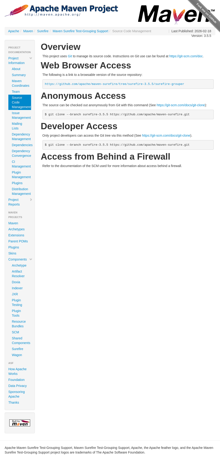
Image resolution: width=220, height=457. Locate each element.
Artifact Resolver (18, 274)
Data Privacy (17, 386)
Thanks (13, 402)
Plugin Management (21, 175)
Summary (19, 75)
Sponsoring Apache (16, 394)
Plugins (17, 183)
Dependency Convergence (21, 153)
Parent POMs (18, 241)
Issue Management (21, 115)
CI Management (21, 164)
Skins (12, 253)
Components (20, 259)
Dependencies (21, 145)
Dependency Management (21, 136)
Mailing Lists (17, 126)
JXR (15, 294)
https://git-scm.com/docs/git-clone (181, 105)
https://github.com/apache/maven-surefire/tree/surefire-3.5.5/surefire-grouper (114, 84)
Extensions (16, 235)
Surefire (43, 31)
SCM (15, 332)
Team (16, 91)
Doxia (16, 282)
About (16, 69)
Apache (13, 31)
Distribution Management (21, 191)
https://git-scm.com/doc (186, 56)
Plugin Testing (17, 302)
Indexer (17, 288)
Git (70, 56)
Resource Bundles (19, 324)
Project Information (20, 60)
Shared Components (21, 340)
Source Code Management (21, 102)
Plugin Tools (16, 313)
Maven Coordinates (20, 83)
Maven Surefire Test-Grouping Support (80, 31)
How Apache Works (17, 371)
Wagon (17, 355)
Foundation (16, 380)
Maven (28, 31)
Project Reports (20, 202)
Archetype (19, 265)
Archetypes (16, 229)
